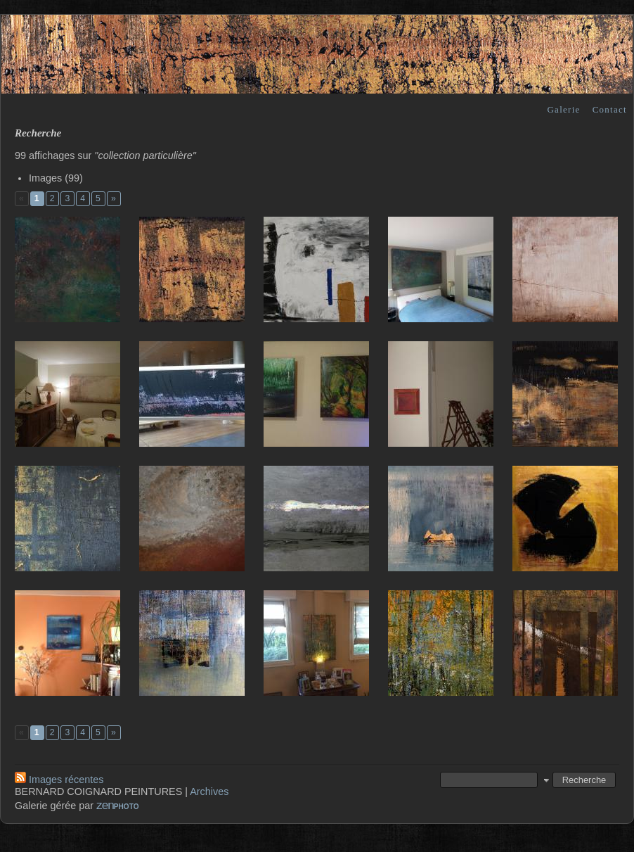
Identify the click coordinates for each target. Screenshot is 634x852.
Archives (209, 791)
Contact (610, 109)
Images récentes (59, 779)
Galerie (563, 109)
